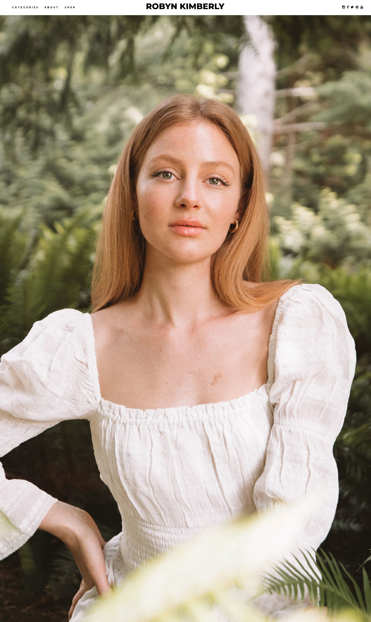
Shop (70, 7)
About (51, 7)
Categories (25, 7)
